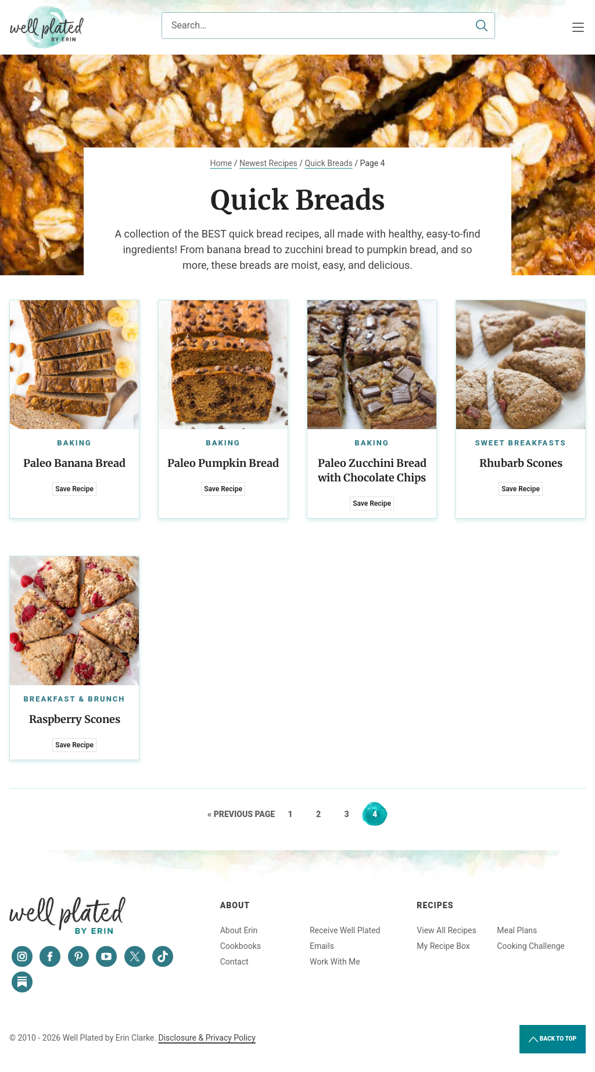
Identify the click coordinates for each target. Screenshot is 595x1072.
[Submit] (481, 25)
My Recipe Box (443, 946)
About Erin (239, 930)
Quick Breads (329, 163)
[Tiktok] (162, 956)
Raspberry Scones (74, 719)
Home (221, 163)
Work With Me (335, 961)
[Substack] (22, 982)
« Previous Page (241, 814)
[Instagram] (22, 956)
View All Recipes (446, 930)
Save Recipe (74, 489)
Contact (234, 961)
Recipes (435, 905)
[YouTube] (106, 956)
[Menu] (578, 27)
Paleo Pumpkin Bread (223, 463)
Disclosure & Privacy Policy (206, 1037)
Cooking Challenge (530, 946)
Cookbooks (240, 946)
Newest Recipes (268, 163)
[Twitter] (134, 956)
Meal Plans (517, 930)
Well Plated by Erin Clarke (47, 27)
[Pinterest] (78, 956)
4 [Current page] (380, 814)
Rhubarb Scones (520, 463)
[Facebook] (50, 956)
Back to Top (552, 1039)
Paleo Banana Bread (74, 463)
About (235, 905)
